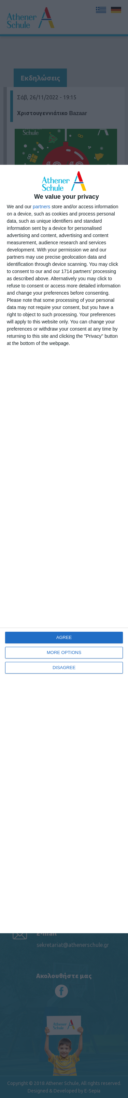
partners (41, 206)
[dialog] (64, 549)
